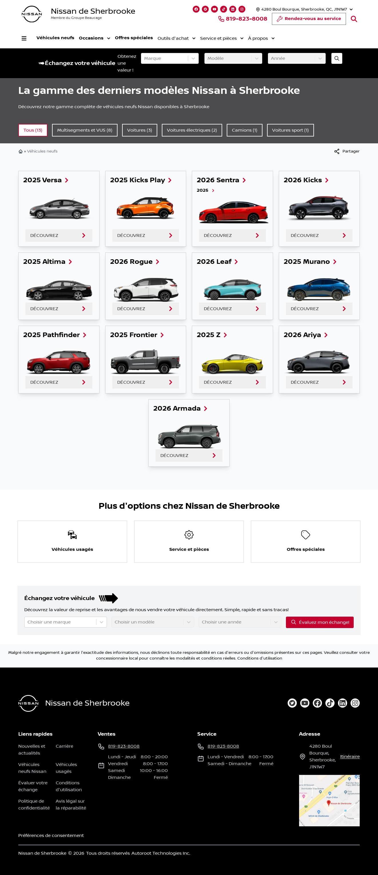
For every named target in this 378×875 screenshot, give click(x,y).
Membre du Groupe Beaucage (76, 18)
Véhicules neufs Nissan (32, 768)
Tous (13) (32, 130)
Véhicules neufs (55, 38)
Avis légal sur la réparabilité (71, 805)
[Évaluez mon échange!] (336, 58)
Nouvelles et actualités (31, 750)
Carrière (64, 746)
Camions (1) (244, 130)
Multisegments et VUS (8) (84, 130)
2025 (206, 190)
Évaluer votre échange (32, 786)
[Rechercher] (354, 19)
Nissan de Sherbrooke (93, 11)
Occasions (94, 38)
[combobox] (144, 58)
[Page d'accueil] (28, 703)
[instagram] (355, 703)
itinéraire (350, 756)
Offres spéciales (134, 38)
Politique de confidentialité (34, 805)
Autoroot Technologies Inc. (161, 853)
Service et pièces (222, 38)
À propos (261, 38)
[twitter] (292, 703)
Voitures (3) (139, 130)
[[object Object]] (346, 151)
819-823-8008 (242, 18)
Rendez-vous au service (309, 20)
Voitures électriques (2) (192, 130)
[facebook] (317, 703)
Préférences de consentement (51, 835)
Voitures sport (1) (290, 130)
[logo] (32, 14)
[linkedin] (342, 703)
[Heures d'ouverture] (303, 9)
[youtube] (304, 703)
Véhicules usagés (66, 768)
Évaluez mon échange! (320, 622)
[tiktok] (330, 703)
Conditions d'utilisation (259, 658)
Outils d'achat (177, 38)
